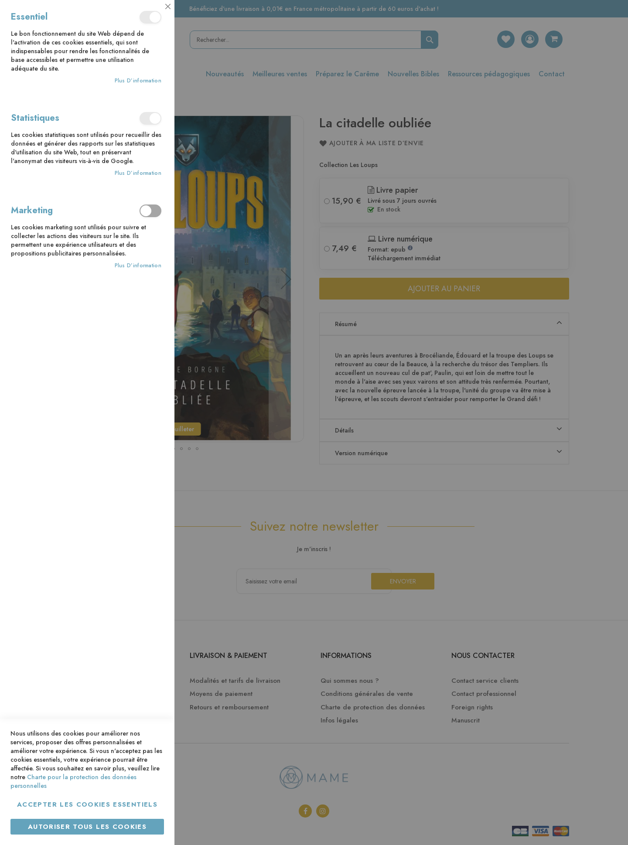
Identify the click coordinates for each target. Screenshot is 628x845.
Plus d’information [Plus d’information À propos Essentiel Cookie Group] (138, 81)
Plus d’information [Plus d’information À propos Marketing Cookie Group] (138, 265)
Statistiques (150, 118)
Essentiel (150, 17)
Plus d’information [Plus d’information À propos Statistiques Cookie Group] (138, 173)
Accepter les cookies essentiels (87, 804)
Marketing (150, 210)
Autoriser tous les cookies (87, 826)
